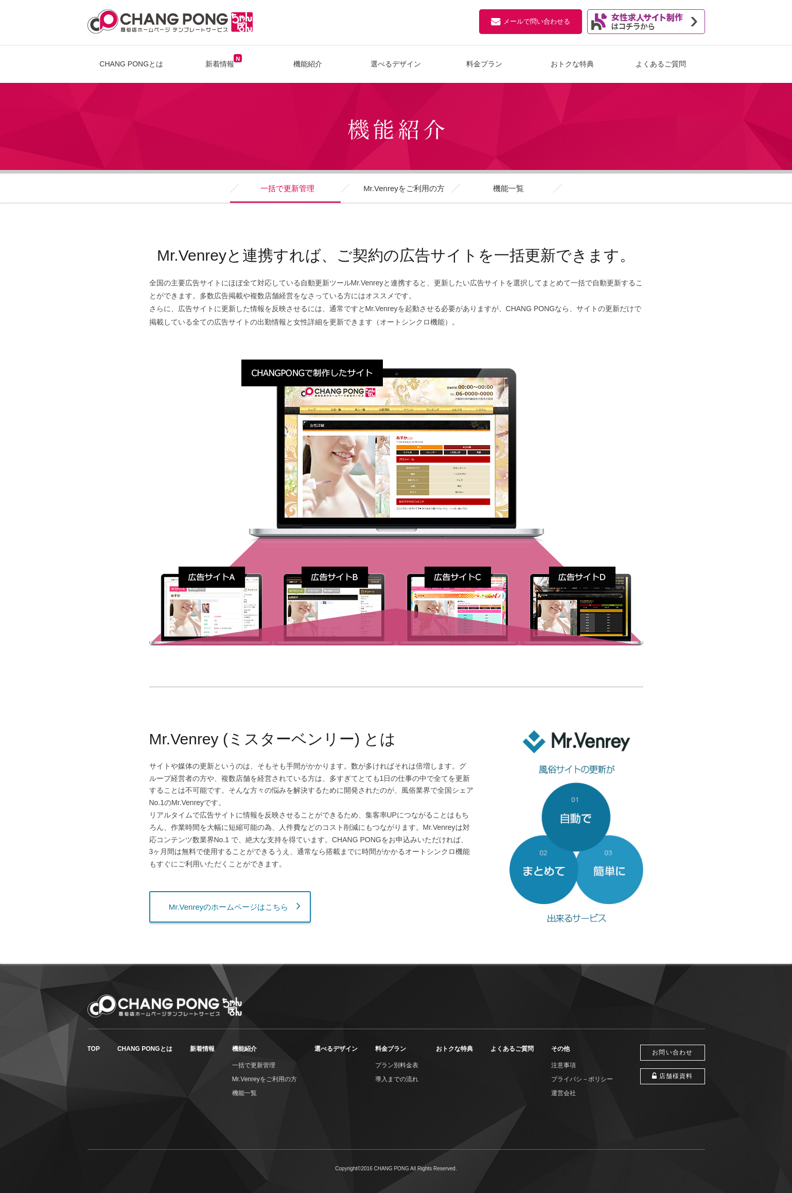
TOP (93, 1048)
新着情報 (219, 64)
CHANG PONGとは (131, 64)
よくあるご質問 (661, 64)
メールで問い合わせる (536, 21)
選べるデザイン (396, 64)
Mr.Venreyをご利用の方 (404, 188)
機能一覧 (508, 188)
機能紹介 (307, 64)
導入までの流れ (396, 1079)
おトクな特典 (572, 64)
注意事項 (563, 1065)
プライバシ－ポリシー (582, 1079)
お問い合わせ (672, 1052)
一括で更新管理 (287, 188)
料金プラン (484, 64)
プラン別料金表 (396, 1065)
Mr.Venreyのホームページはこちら (229, 906)
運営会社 (563, 1093)
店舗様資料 (676, 1076)
